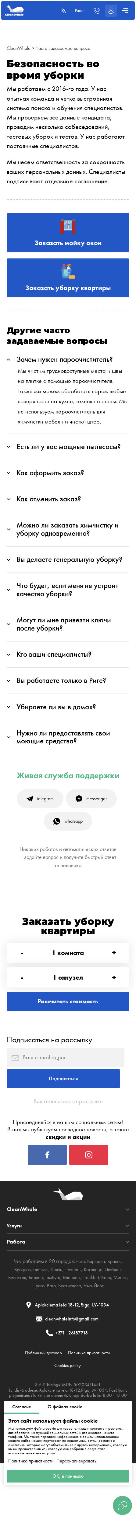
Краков (116, 1310)
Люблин (118, 1319)
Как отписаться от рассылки (68, 1144)
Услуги (15, 1275)
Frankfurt (102, 1327)
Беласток (21, 1327)
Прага (44, 1335)
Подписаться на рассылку (49, 1076)
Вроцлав (17, 1319)
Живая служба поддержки (68, 801)
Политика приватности (31, 1459)
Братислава (78, 1335)
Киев (119, 1327)
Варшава (96, 1310)
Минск (26, 1335)
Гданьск (37, 1319)
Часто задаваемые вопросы (69, 48)
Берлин (42, 1327)
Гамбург (60, 1327)
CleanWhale (20, 48)
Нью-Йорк (105, 1335)
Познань (73, 1319)
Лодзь (55, 1319)
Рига (78, 1310)
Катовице (96, 1319)
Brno (58, 1335)
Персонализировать (76, 1459)
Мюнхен (81, 1327)
